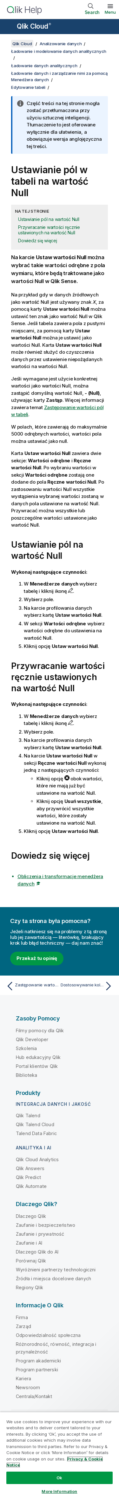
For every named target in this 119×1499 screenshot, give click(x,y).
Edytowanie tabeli (28, 87)
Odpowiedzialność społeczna (48, 1335)
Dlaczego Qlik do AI (37, 1251)
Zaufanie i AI (29, 1243)
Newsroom (28, 1387)
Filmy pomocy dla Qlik (40, 1030)
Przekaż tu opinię (37, 958)
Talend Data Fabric (36, 1133)
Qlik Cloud (34, 26)
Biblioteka (26, 1075)
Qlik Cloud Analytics (37, 1159)
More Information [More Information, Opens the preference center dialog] (59, 1491)
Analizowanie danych (61, 43)
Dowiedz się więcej (37, 240)
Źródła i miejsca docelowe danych (53, 1278)
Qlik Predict (28, 1177)
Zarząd (23, 1326)
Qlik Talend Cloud (35, 1124)
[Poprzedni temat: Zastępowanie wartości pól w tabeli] (31, 986)
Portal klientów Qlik (37, 1066)
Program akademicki (38, 1360)
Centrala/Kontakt (34, 1396)
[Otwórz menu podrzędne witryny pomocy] (9, 27)
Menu (110, 12)
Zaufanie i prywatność (40, 1234)
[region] (59, 1455)
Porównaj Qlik (31, 1260)
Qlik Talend (28, 1115)
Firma (22, 1317)
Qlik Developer (32, 1039)
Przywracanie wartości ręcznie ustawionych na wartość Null (49, 229)
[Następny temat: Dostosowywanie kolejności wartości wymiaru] (87, 986)
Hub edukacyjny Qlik (38, 1057)
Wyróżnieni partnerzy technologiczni (56, 1269)
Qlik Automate (31, 1186)
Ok (59, 1477)
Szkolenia (26, 1048)
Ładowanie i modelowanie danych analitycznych (58, 51)
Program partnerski (37, 1369)
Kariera (23, 1378)
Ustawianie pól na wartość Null (48, 219)
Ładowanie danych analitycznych (44, 65)
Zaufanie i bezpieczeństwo (45, 1225)
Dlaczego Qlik (31, 1216)
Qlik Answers (30, 1168)
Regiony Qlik (29, 1287)
